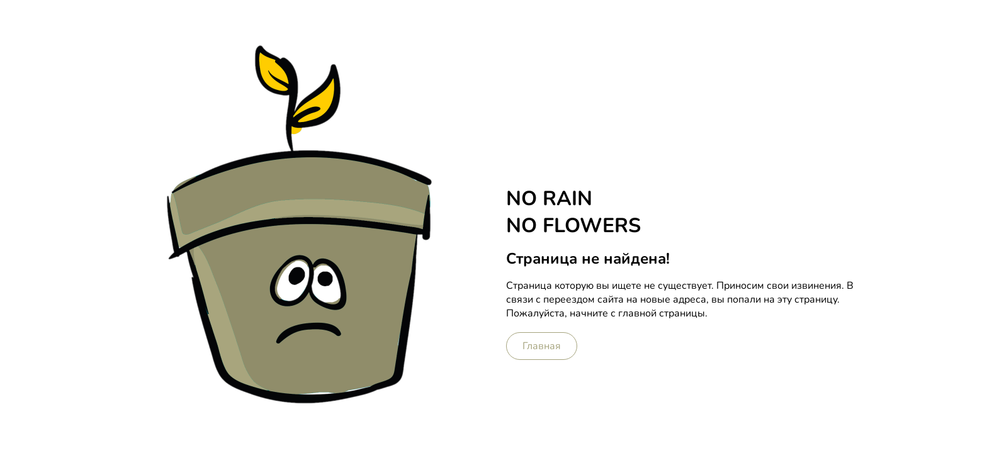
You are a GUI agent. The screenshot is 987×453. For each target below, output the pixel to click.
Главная (541, 346)
